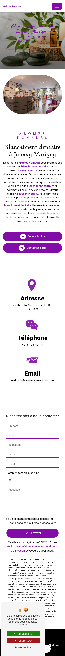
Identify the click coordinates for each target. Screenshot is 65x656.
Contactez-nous (32, 248)
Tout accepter (23, 633)
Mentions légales (52, 645)
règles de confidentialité (22, 540)
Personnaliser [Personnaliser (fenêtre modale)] (23, 647)
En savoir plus (32, 236)
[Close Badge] (49, 646)
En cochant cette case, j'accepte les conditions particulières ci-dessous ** (33, 515)
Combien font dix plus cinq (22, 467)
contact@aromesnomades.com (32, 374)
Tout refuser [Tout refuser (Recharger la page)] (23, 640)
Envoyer (36, 527)
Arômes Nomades (12, 6)
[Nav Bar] (57, 6)
